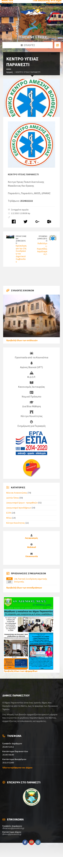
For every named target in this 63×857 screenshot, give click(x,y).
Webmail (31, 547)
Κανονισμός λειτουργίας (31, 384)
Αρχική (9, 72)
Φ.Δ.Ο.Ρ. (31, 375)
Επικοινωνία (32, 556)
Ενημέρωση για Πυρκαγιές (31, 423)
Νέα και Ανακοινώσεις (16, 492)
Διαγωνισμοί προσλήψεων (18, 507)
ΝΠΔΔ (9, 517)
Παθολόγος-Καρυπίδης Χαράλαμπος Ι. (42, 248)
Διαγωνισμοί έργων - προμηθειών (22, 502)
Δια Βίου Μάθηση (31, 404)
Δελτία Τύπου (12, 497)
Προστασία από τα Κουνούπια (31, 355)
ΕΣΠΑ (8, 512)
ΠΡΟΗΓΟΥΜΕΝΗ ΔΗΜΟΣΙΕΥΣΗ (21, 239)
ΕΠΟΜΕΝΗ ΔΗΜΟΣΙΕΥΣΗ (42, 238)
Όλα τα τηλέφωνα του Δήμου (17, 767)
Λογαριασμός (31, 538)
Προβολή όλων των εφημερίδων (20, 671)
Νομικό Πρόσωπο (31, 394)
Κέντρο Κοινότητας (32, 414)
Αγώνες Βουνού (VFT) (31, 365)
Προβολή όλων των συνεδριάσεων (24, 587)
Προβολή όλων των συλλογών (21, 340)
